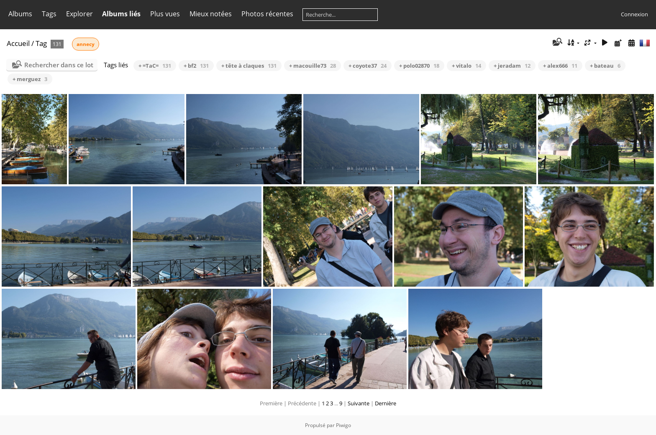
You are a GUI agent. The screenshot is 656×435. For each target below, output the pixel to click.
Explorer (79, 13)
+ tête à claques (249, 65)
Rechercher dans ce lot (58, 65)
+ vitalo (466, 65)
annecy (86, 44)
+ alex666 (560, 65)
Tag (41, 43)
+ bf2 (196, 65)
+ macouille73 (312, 65)
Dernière (385, 403)
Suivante (358, 403)
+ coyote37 (367, 65)
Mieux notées (211, 13)
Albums (20, 13)
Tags (49, 13)
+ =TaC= (154, 65)
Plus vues (165, 13)
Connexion (634, 14)
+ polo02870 (419, 65)
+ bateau (605, 65)
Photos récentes (267, 13)
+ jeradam (512, 65)
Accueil (18, 43)
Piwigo (343, 425)
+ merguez (30, 79)
